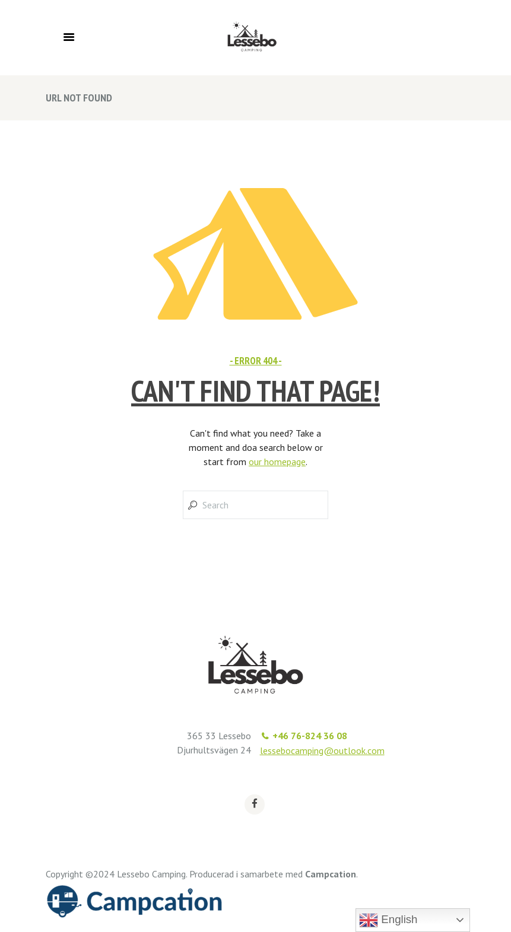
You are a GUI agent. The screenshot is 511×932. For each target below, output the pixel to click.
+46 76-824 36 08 (309, 736)
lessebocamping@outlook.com (322, 750)
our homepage (277, 461)
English (388, 920)
